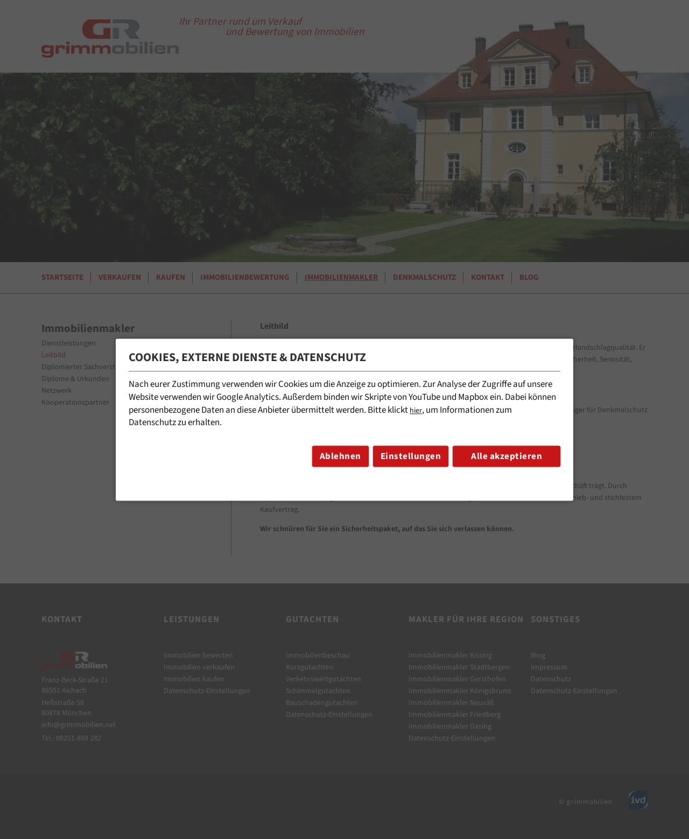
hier (416, 410)
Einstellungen (411, 456)
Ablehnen (340, 456)
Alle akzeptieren (506, 456)
